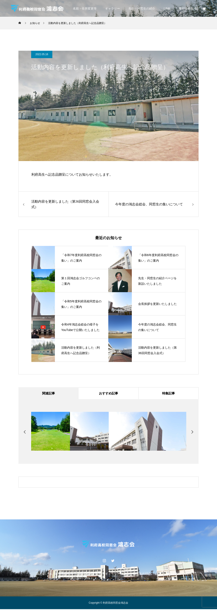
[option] (50, 432)
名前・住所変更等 (85, 8)
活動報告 (67, 574)
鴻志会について (46, 574)
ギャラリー (112, 8)
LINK (167, 8)
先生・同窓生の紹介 (141, 8)
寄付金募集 (186, 8)
